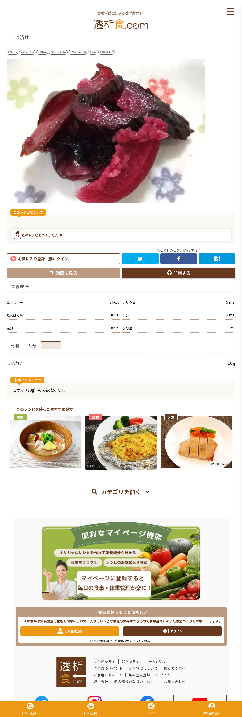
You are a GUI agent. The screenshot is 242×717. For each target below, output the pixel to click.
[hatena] (217, 258)
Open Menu (230, 11)
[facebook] (178, 258)
